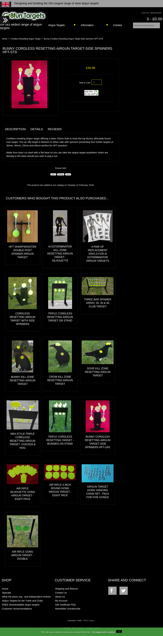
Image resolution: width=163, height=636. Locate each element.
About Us (60, 598)
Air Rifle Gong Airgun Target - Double (22, 557)
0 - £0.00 (154, 19)
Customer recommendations (17, 610)
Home (4, 41)
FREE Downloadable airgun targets (20, 606)
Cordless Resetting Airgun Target (26, 41)
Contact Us (61, 594)
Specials (6, 594)
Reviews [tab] (55, 131)
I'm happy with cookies (103, 632)
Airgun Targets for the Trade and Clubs (22, 602)
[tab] (66, 129)
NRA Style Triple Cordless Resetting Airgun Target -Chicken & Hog (23, 443)
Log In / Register (151, 13)
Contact (117, 25)
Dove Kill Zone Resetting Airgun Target (97, 374)
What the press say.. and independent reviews (26, 598)
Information (87, 25)
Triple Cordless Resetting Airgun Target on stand (60, 319)
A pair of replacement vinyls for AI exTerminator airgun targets (97, 255)
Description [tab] (15, 131)
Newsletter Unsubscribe (67, 610)
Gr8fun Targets (88, 623)
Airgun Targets (56, 25)
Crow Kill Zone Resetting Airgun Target (60, 382)
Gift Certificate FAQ (65, 606)
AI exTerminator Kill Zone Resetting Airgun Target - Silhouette (60, 255)
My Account (61, 602)
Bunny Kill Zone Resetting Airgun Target (22, 382)
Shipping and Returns (66, 590)
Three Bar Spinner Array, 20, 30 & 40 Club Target (97, 305)
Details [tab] (36, 131)
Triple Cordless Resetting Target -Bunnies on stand (60, 442)
